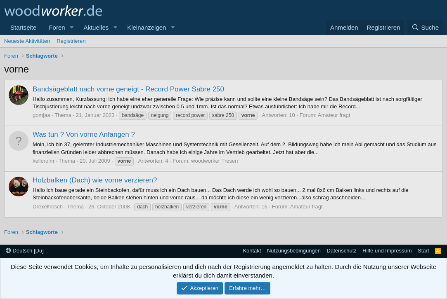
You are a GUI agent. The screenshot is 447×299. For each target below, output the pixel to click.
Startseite (23, 27)
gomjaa (41, 115)
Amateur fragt (334, 115)
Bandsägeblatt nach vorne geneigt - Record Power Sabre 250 (128, 89)
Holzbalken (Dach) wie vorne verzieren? (95, 180)
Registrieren (71, 41)
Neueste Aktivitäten (27, 41)
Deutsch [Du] (25, 251)
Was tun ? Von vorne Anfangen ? (84, 134)
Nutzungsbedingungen (294, 251)
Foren (57, 27)
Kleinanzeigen (146, 27)
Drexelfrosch (48, 206)
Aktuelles (96, 27)
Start (423, 251)
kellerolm (43, 161)
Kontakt (252, 251)
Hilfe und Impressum (387, 251)
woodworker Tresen (214, 161)
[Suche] (425, 27)
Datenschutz (342, 251)
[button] (71, 27)
